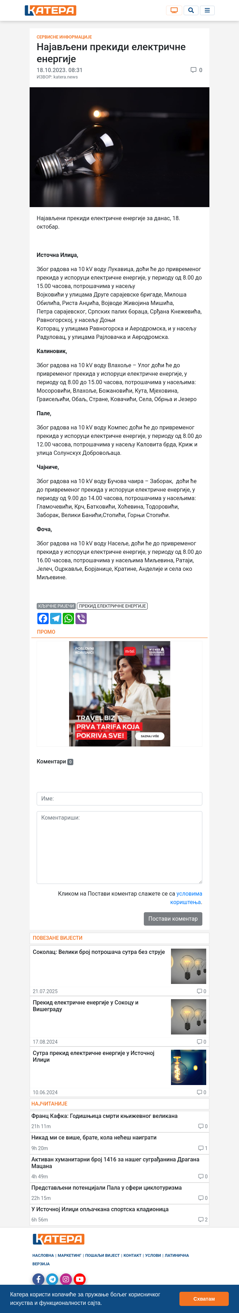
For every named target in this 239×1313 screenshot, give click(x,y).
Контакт (133, 1255)
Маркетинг (69, 1255)
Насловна (43, 1255)
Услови (153, 1255)
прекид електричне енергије (112, 606)
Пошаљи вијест (102, 1255)
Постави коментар (173, 918)
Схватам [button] (204, 1299)
